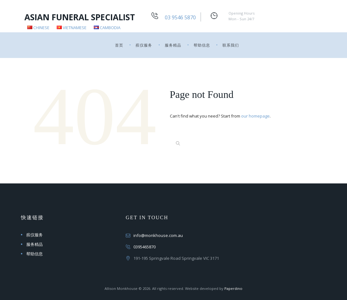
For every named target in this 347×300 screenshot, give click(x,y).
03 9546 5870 (180, 17)
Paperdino (233, 288)
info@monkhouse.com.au (158, 235)
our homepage (255, 116)
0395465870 (144, 247)
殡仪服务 (144, 45)
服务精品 (173, 45)
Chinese (38, 27)
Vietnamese (72, 27)
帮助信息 (202, 45)
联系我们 (230, 45)
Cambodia (107, 27)
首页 (119, 45)
